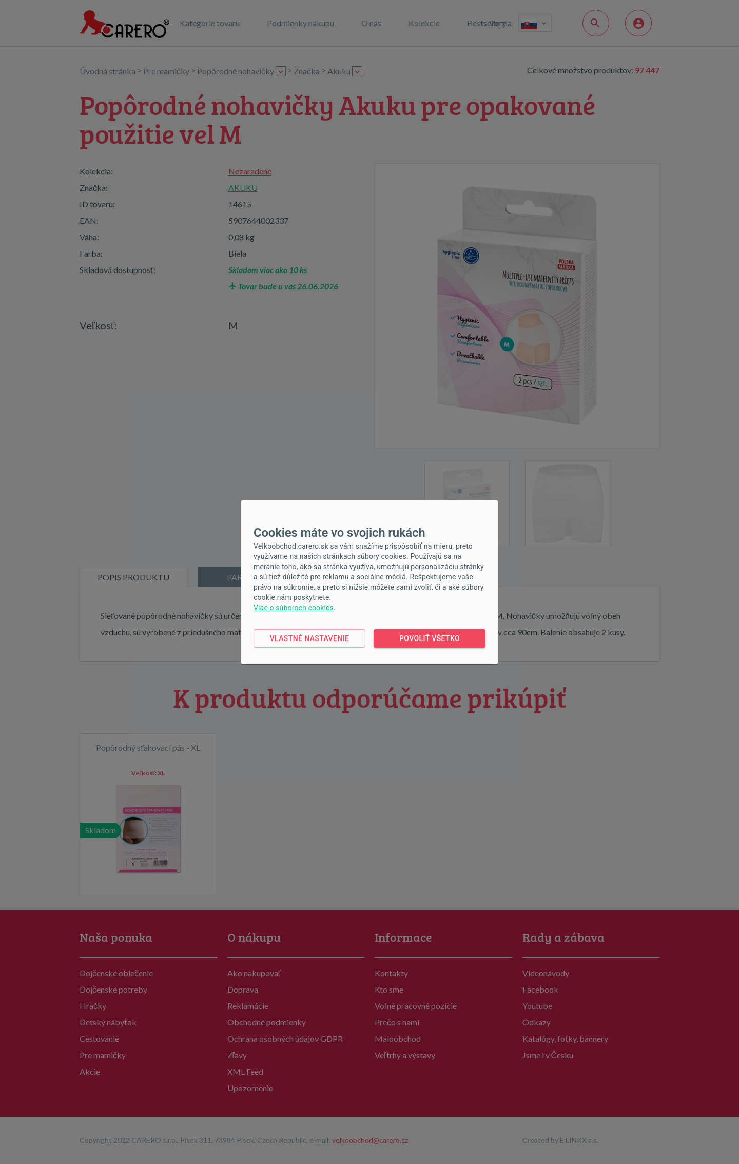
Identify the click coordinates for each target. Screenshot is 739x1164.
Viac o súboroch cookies (294, 608)
